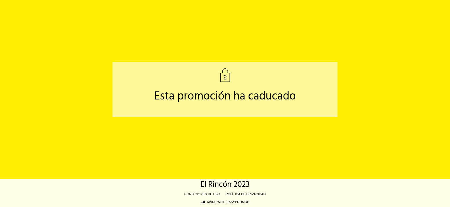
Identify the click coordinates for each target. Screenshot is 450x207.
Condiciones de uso (202, 194)
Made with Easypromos (228, 202)
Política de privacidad (246, 194)
